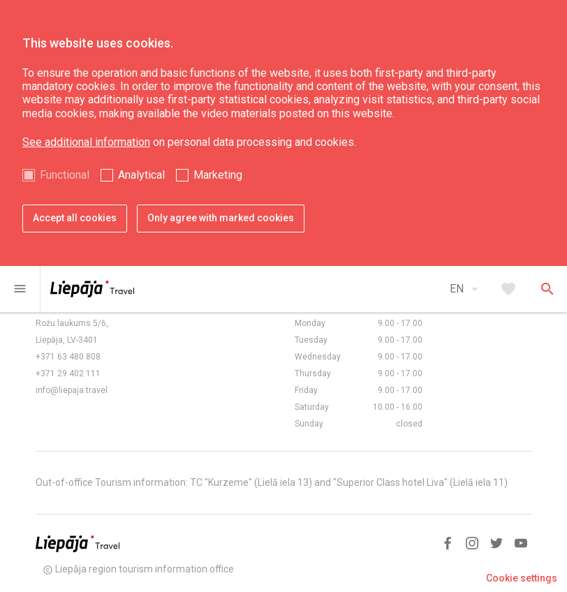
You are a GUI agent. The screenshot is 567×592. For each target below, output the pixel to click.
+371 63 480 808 (68, 357)
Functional (64, 175)
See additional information (86, 142)
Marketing (217, 175)
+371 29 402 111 (68, 373)
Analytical (141, 175)
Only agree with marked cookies (220, 217)
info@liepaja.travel (72, 390)
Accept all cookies (75, 217)
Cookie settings (521, 578)
